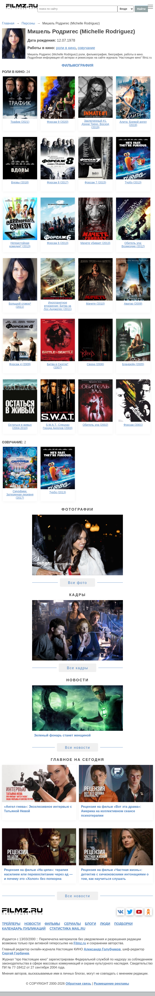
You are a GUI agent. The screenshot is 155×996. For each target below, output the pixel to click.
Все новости (77, 748)
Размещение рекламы (111, 983)
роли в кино (66, 48)
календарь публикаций (24, 928)
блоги (90, 924)
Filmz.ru (80, 943)
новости (32, 924)
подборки (123, 924)
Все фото (77, 583)
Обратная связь (78, 983)
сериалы (72, 924)
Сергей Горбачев (15, 953)
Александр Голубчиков (102, 949)
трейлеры (11, 924)
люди (105, 924)
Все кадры (77, 668)
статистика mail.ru (67, 928)
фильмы (52, 924)
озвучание (86, 48)
